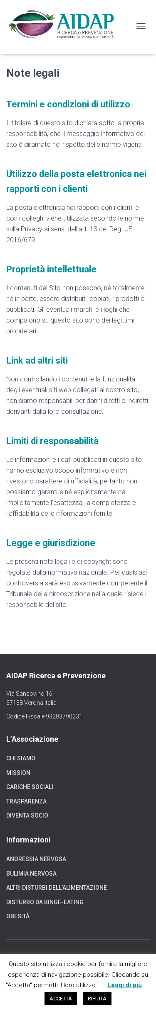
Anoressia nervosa (36, 859)
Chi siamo (20, 758)
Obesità (18, 916)
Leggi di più (124, 985)
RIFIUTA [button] (97, 998)
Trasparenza (26, 801)
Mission (18, 772)
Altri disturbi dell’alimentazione (56, 887)
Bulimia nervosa (31, 873)
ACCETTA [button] (61, 998)
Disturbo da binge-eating (45, 902)
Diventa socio (27, 815)
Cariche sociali (29, 787)
